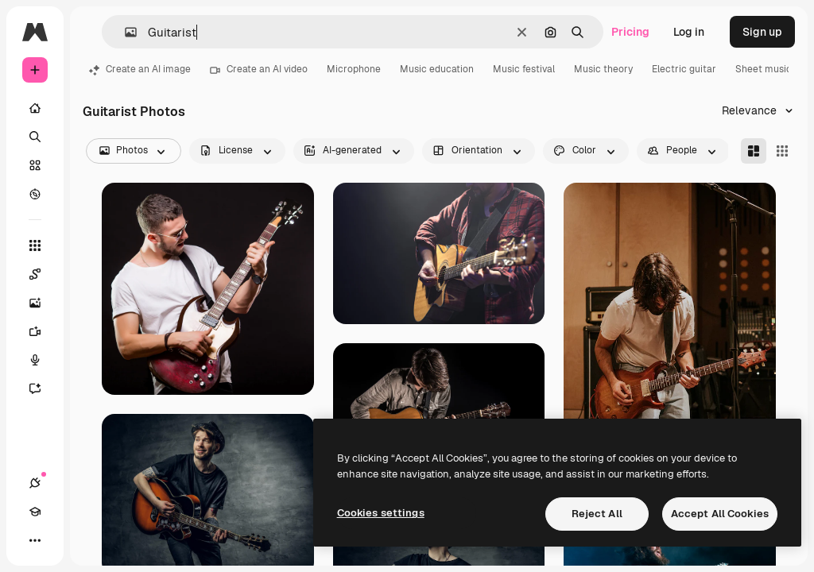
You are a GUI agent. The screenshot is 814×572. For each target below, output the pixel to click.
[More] (35, 540)
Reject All (597, 513)
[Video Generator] (43, 331)
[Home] (35, 108)
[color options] (586, 151)
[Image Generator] (43, 302)
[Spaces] (43, 274)
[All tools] (35, 245)
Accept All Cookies (720, 513)
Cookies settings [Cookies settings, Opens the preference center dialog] (380, 513)
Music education (437, 69)
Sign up (762, 32)
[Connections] (35, 483)
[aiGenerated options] (353, 151)
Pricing (630, 32)
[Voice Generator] (43, 360)
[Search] (35, 136)
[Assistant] (43, 388)
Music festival (524, 69)
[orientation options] (478, 151)
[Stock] (35, 165)
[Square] (782, 151)
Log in (688, 32)
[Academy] (35, 511)
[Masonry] (753, 151)
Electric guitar (684, 69)
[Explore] (35, 194)
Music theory (603, 69)
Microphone (354, 69)
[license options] (237, 151)
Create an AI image (140, 69)
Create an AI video (259, 69)
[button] (124, 32)
